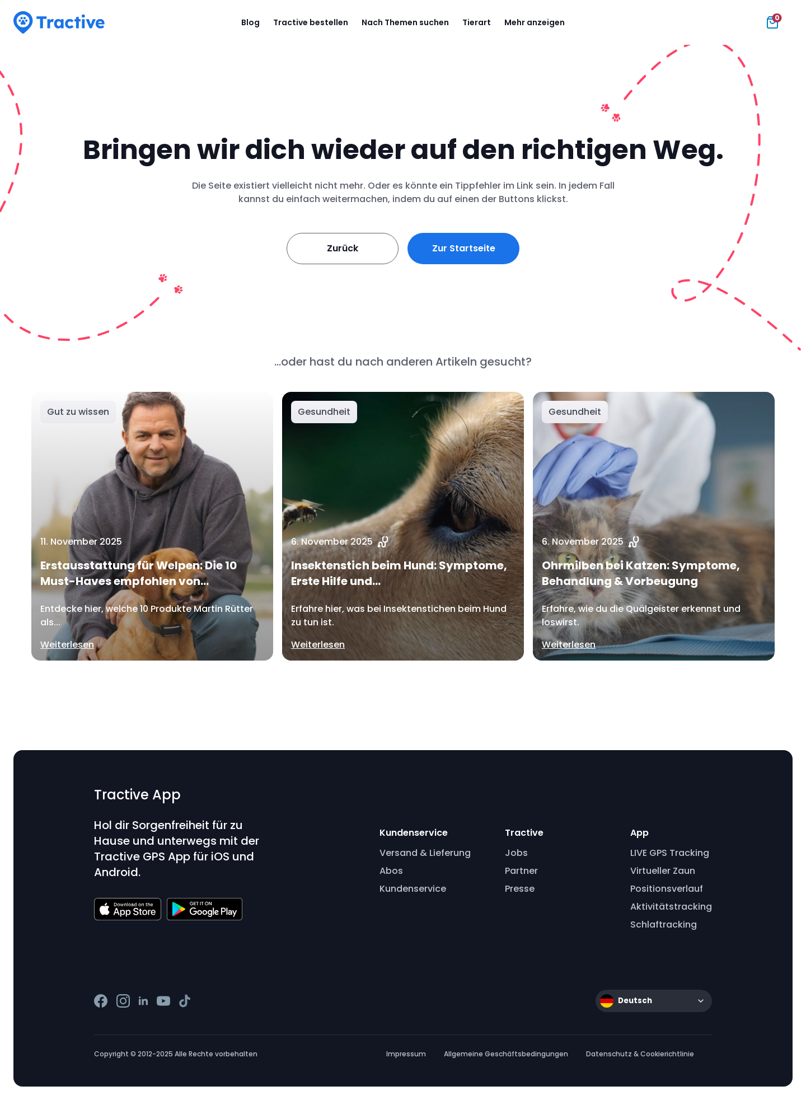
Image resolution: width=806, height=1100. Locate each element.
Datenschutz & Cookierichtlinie (640, 1054)
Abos (391, 870)
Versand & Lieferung (425, 852)
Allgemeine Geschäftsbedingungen (506, 1054)
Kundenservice (412, 888)
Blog (250, 22)
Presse (520, 888)
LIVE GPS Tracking (669, 852)
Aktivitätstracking (671, 906)
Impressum (406, 1054)
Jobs (516, 852)
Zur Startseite (463, 248)
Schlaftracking (663, 924)
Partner (521, 870)
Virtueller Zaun (662, 870)
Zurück (342, 248)
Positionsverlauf (666, 888)
